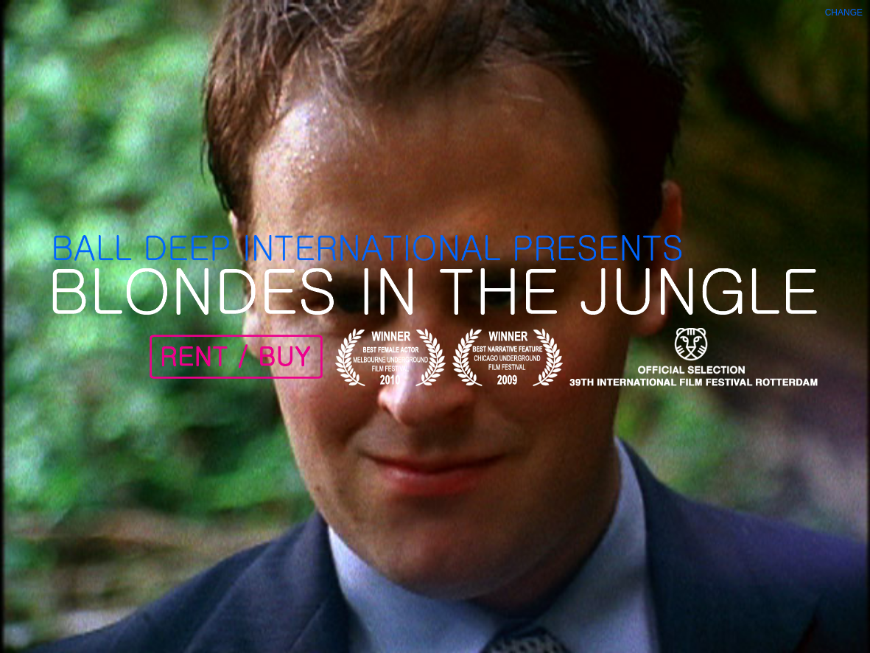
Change (844, 12)
